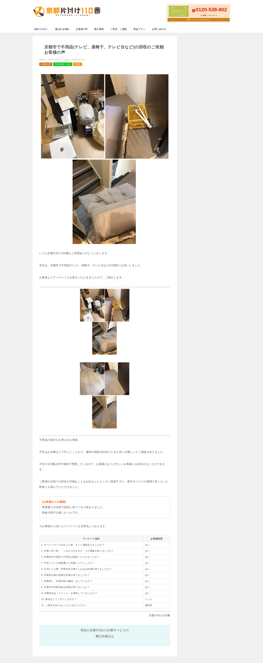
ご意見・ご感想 (118, 29)
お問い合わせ (159, 29)
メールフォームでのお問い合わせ (199, 19)
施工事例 (99, 29)
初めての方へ (41, 29)
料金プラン (139, 29)
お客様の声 (82, 29)
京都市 (78, 64)
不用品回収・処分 (63, 64)
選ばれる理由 (62, 29)
